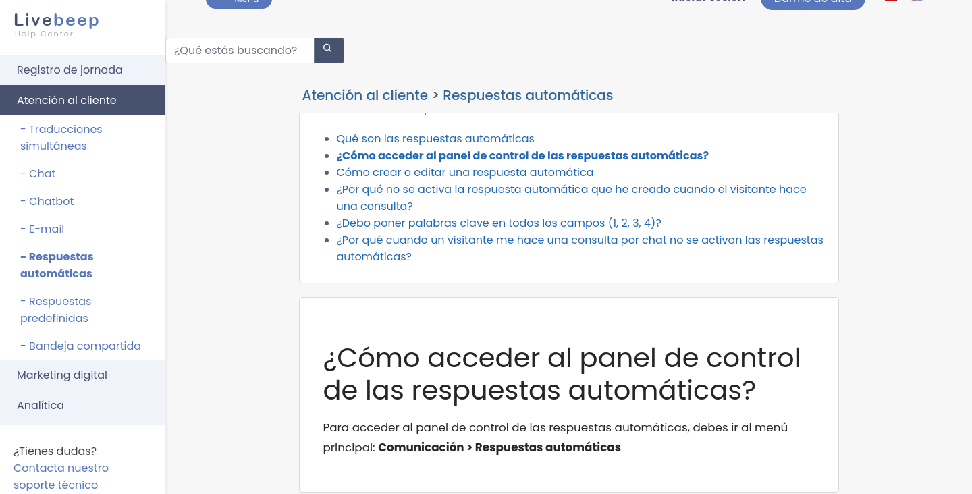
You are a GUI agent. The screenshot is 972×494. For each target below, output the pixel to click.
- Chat (37, 167)
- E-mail (42, 223)
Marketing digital (62, 369)
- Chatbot (47, 195)
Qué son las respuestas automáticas (436, 168)
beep (79, 18)
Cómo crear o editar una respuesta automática (465, 202)
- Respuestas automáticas (57, 259)
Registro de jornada (70, 64)
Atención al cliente (67, 94)
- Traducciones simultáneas (61, 131)
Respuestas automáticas (528, 89)
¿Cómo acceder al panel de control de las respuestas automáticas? (523, 185)
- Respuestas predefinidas (55, 303)
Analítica (40, 399)
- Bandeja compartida (80, 340)
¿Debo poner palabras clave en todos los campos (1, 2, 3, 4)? (499, 252)
